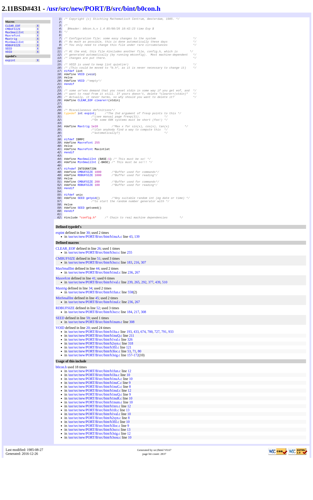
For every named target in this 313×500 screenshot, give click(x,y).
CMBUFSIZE (12, 30)
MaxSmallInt (14, 34)
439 (157, 322)
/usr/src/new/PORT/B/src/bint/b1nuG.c (95, 427)
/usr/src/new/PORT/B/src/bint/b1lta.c (94, 372)
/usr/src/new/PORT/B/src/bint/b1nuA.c (95, 277)
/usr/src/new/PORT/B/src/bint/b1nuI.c (94, 313)
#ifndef (70, 199)
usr (53, 8)
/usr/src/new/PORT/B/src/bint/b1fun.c (94, 332)
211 (131, 376)
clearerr (101, 117)
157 (129, 395)
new (77, 8)
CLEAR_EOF (12, 26)
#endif (69, 97)
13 (127, 450)
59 (88, 358)
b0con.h (149, 8)
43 (131, 277)
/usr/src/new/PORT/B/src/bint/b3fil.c (93, 387)
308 (143, 352)
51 (98, 299)
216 (136, 303)
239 (130, 322)
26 (99, 289)
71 (134, 391)
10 (128, 415)
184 (129, 352)
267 (137, 313)
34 (90, 328)
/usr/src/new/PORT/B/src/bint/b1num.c (95, 362)
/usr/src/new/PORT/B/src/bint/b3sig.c (94, 395)
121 (128, 387)
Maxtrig (11, 42)
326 (130, 380)
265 (137, 322)
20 (88, 368)
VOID (8, 57)
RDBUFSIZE (12, 50)
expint (10, 67)
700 (150, 372)
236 (130, 313)
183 (129, 303)
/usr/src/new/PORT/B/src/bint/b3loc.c (94, 391)
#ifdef (69, 82)
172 (136, 395)
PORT (94, 8)
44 (97, 309)
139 (137, 277)
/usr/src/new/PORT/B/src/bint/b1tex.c (94, 446)
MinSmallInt (14, 46)
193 (129, 372)
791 (163, 372)
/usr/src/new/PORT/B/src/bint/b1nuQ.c (95, 376)
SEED (8, 54)
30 (88, 273)
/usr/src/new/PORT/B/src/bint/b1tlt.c (93, 450)
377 (150, 322)
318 (130, 384)
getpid (91, 234)
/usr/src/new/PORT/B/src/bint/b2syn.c (94, 384)
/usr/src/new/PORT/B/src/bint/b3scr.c (94, 293)
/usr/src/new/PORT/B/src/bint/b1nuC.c (95, 423)
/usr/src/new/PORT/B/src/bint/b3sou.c (94, 478)
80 (139, 391)
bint (129, 8)
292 (144, 322)
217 (136, 352)
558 (130, 332)
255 (129, 293)
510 (164, 322)
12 (129, 411)
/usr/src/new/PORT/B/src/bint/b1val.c (94, 322)
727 (157, 372)
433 (136, 372)
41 (93, 318)
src (64, 8)
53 (129, 391)
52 (98, 348)
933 (170, 372)
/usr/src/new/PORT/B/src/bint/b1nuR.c (95, 439)
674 (143, 372)
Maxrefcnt (12, 38)
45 (97, 338)
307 (143, 303)
